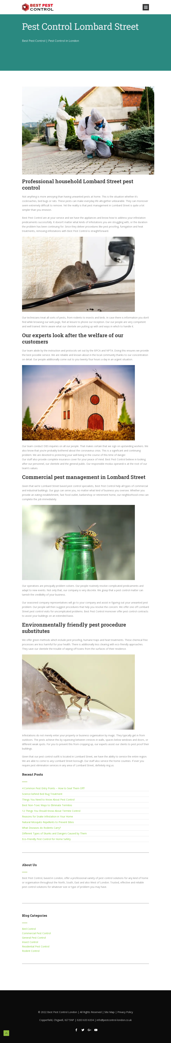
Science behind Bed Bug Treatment (42, 794)
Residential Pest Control (35, 946)
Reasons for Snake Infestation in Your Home (47, 816)
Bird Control (29, 928)
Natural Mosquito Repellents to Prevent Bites (48, 822)
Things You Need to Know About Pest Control (48, 799)
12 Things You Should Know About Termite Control (51, 810)
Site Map (110, 1012)
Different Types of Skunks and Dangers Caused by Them (54, 833)
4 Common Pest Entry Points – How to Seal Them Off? (53, 788)
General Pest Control (34, 937)
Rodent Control (30, 951)
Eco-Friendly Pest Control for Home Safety (46, 839)
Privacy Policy (125, 1012)
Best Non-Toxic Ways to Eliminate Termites (47, 805)
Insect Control (30, 942)
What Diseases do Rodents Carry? (41, 827)
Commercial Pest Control (36, 933)
